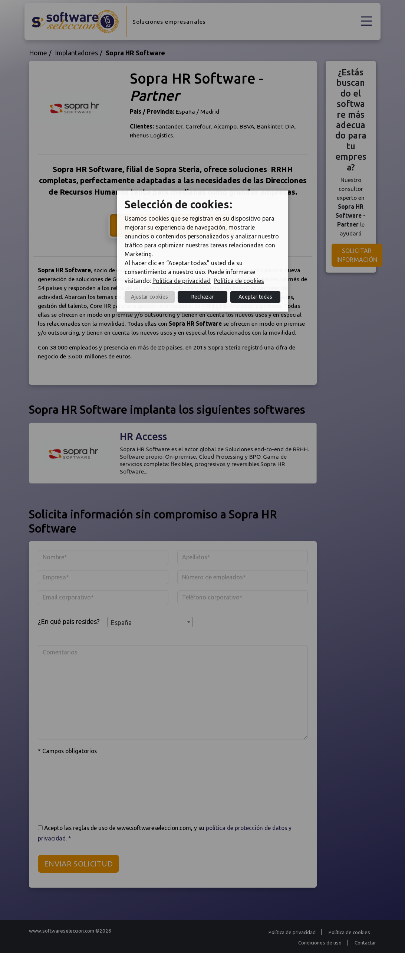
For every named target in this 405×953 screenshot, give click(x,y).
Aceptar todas (255, 297)
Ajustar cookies (149, 297)
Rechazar (202, 297)
